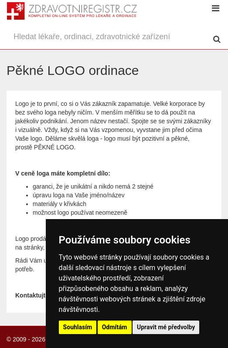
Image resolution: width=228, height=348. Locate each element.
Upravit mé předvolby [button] (166, 327)
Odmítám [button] (114, 327)
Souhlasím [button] (77, 327)
